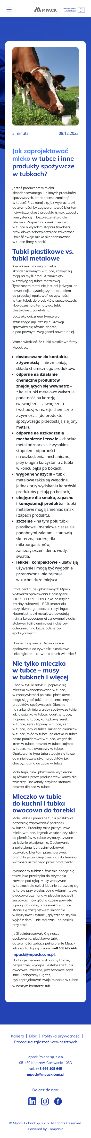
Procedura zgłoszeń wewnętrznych (45, 1041)
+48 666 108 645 (49, 1068)
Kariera (17, 1036)
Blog (33, 1036)
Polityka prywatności (61, 1036)
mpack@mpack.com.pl (45, 1074)
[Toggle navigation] (9, 9)
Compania (55, 1129)
